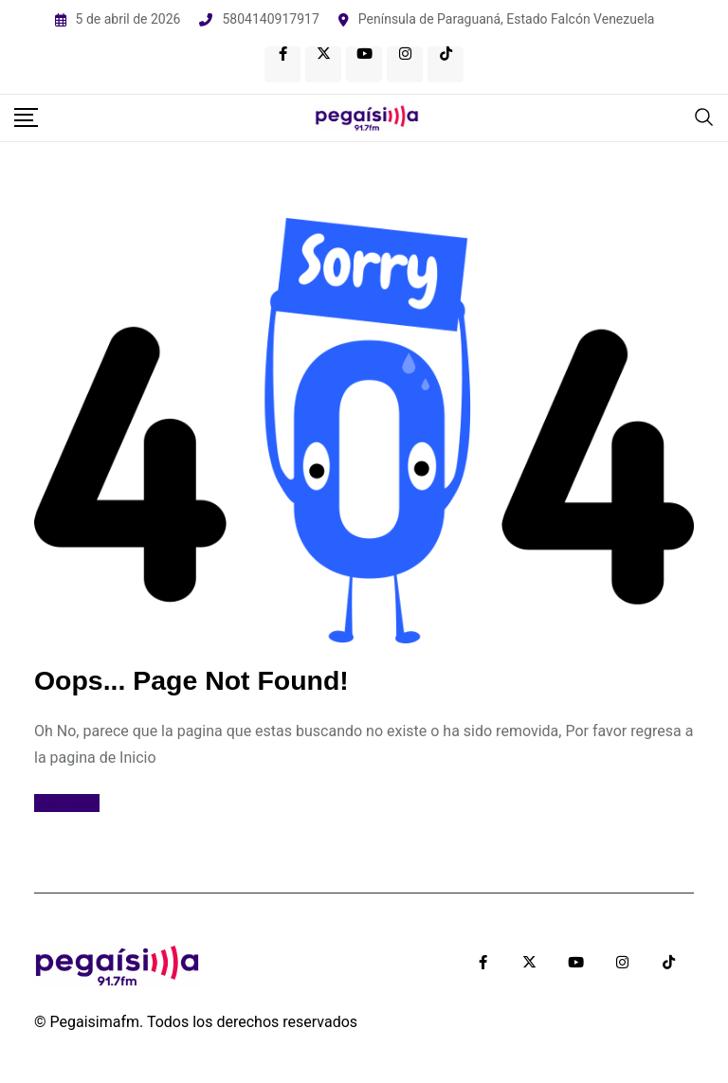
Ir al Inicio (67, 803)
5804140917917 (270, 19)
